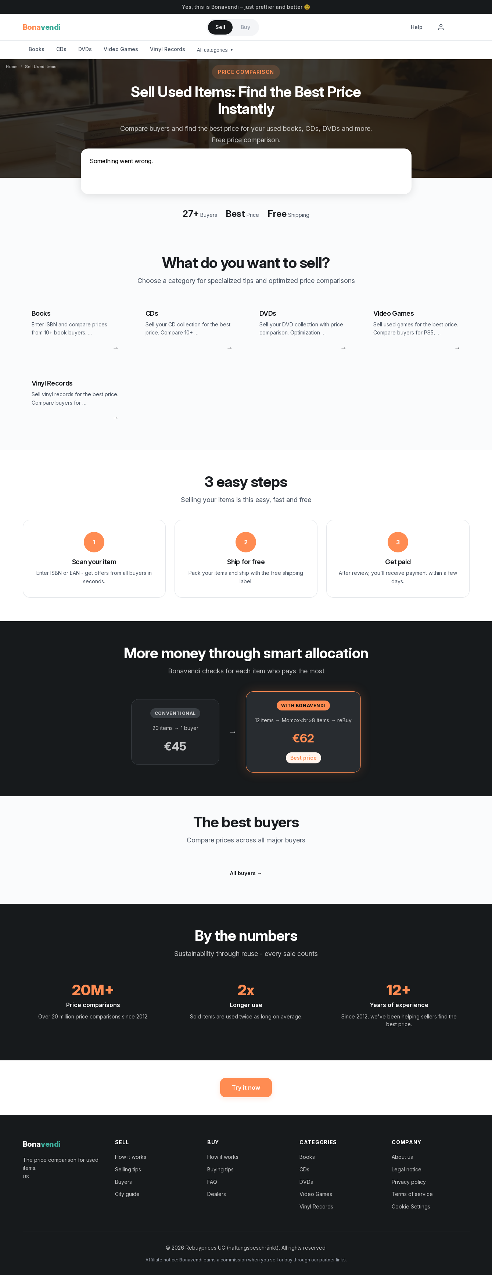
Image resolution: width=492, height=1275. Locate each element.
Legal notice (406, 1169)
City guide (127, 1194)
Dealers (216, 1194)
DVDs (85, 49)
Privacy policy (409, 1182)
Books (36, 49)
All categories (215, 50)
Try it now (246, 1087)
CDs (61, 49)
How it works (130, 1157)
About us (402, 1157)
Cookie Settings (411, 1206)
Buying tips (220, 1169)
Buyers (123, 1182)
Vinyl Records (167, 49)
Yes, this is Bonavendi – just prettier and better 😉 (246, 7)
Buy (245, 27)
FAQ (212, 1182)
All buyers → (246, 873)
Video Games (121, 49)
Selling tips (128, 1169)
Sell (220, 27)
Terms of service (412, 1194)
